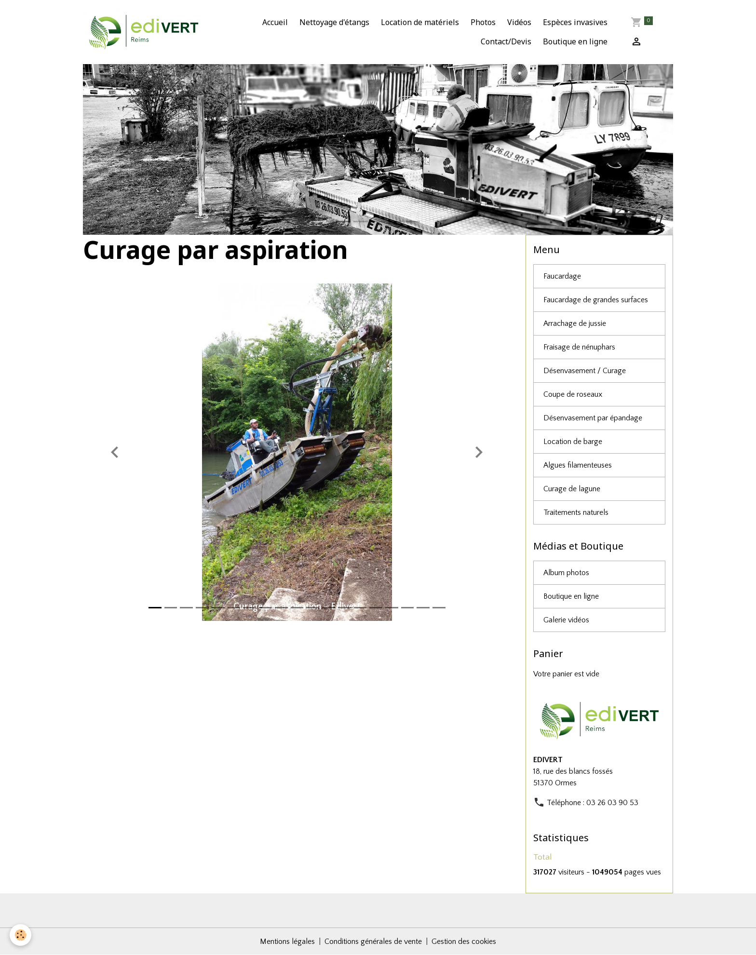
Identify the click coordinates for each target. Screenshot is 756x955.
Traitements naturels (575, 512)
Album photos (566, 572)
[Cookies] (20, 935)
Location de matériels (420, 22)
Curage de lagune (571, 488)
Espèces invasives (575, 22)
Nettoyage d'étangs (334, 22)
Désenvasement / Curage (584, 370)
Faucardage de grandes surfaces (595, 300)
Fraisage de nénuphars (579, 347)
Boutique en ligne (575, 41)
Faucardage (562, 276)
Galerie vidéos (566, 620)
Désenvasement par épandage (592, 418)
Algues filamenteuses (577, 465)
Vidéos (519, 22)
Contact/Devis (506, 41)
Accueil (275, 22)
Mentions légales (287, 941)
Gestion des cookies (464, 941)
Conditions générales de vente (373, 941)
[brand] (143, 32)
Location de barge (572, 441)
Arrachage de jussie (574, 323)
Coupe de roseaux (572, 394)
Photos (483, 22)
